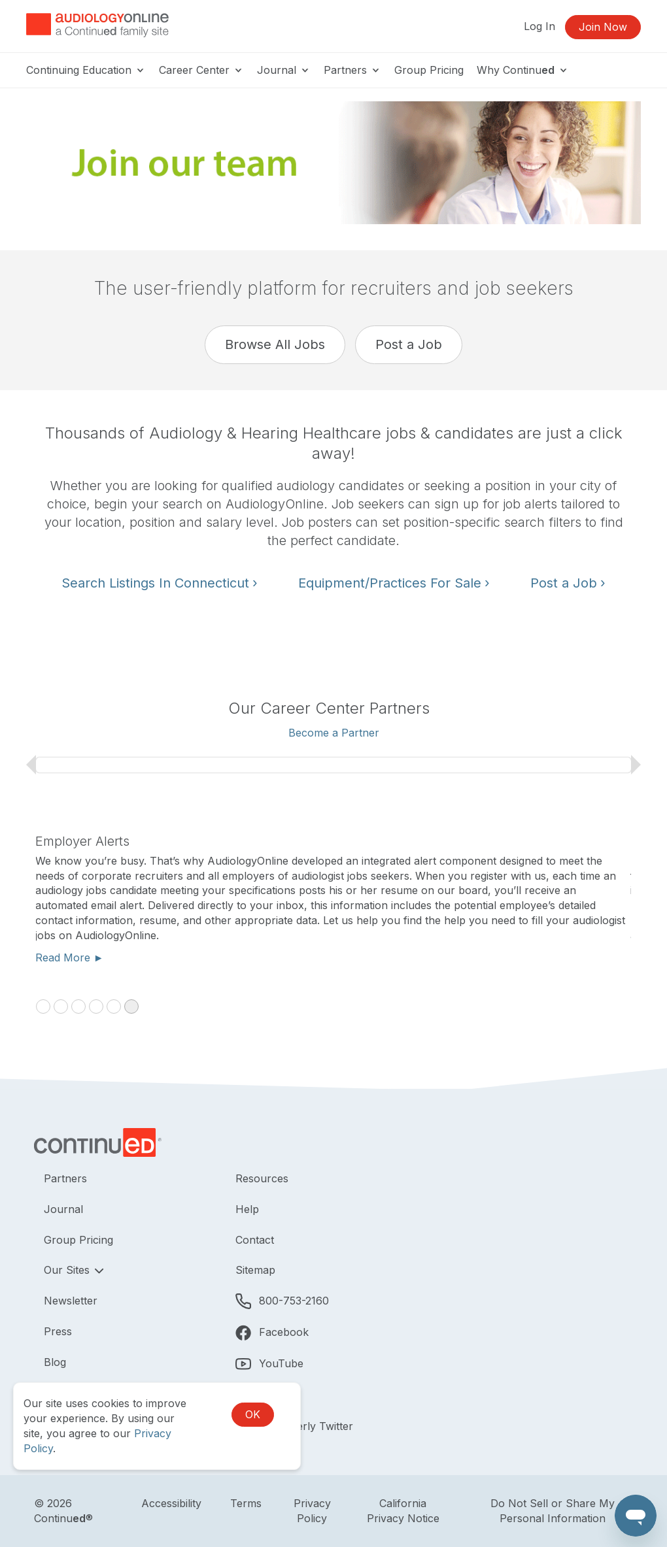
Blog (55, 1362)
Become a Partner (333, 732)
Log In (539, 26)
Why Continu (523, 69)
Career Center (201, 69)
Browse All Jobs (275, 344)
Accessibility (171, 1503)
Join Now (603, 26)
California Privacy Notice (403, 1511)
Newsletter (70, 1300)
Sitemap (255, 1269)
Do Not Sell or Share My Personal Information (552, 1511)
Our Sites (68, 1269)
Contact (254, 1239)
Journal (284, 69)
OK (252, 1414)
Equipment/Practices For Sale (394, 583)
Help (247, 1209)
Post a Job (408, 344)
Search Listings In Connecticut (159, 583)
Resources (261, 1178)
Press (58, 1331)
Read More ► (70, 957)
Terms (246, 1503)
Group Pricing (429, 69)
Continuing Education (86, 69)
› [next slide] (636, 764)
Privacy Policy (312, 1511)
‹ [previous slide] (31, 764)
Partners (352, 69)
